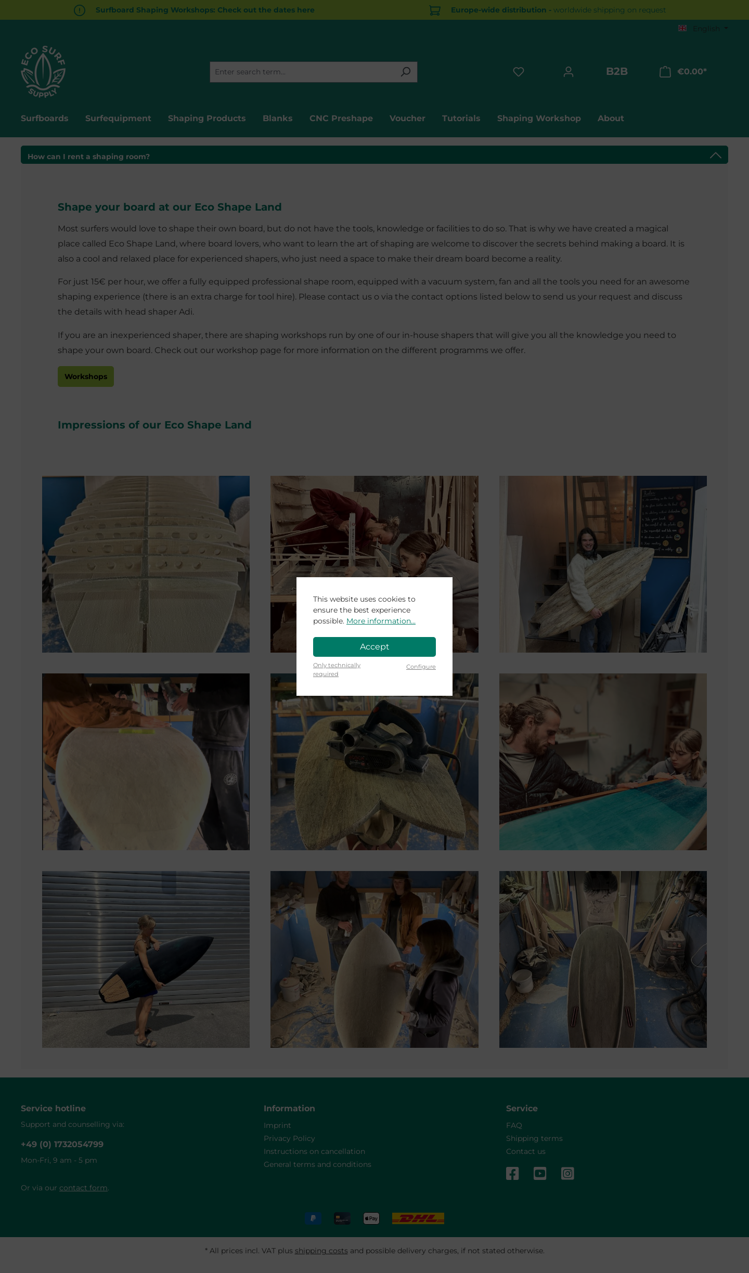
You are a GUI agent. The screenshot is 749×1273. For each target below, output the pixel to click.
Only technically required (336, 669)
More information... (381, 621)
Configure (421, 666)
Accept (375, 647)
